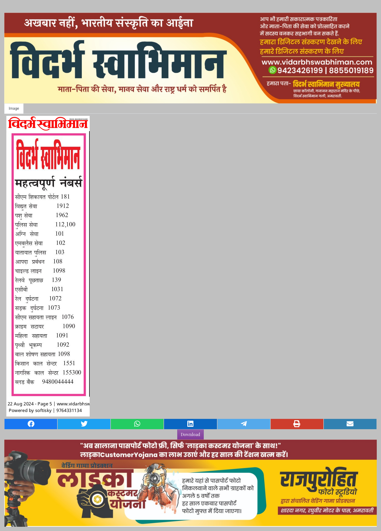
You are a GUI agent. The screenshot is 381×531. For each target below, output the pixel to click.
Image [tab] (14, 108)
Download (190, 434)
